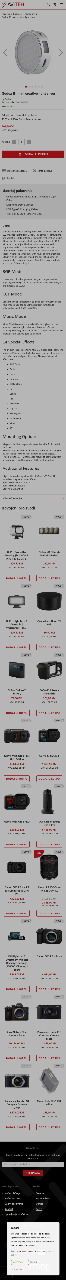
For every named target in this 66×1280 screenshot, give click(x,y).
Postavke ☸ (17, 1269)
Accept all (18, 1262)
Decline (33, 1262)
